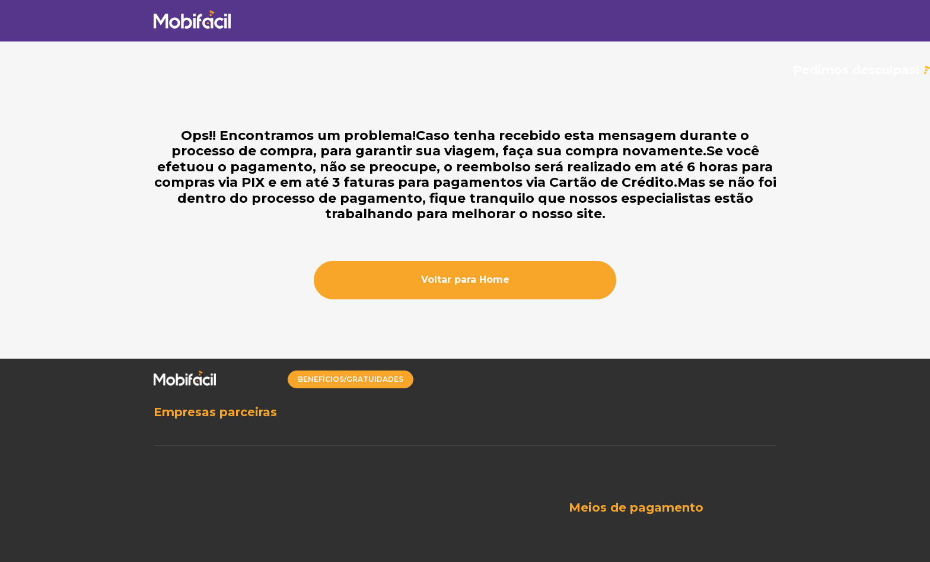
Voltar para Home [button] (465, 279)
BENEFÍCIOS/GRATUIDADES (350, 379)
